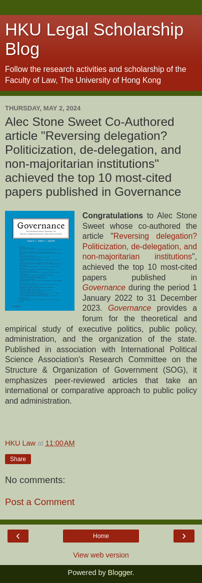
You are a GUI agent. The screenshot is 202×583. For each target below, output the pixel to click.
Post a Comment (39, 502)
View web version (101, 555)
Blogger (120, 573)
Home (101, 536)
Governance (129, 308)
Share (18, 459)
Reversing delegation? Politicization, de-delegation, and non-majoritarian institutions (139, 246)
